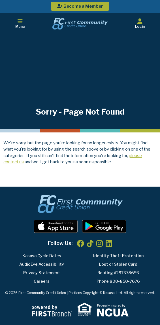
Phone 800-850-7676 (118, 281)
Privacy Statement (41, 272)
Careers (42, 281)
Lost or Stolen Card (118, 264)
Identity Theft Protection (118, 255)
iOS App (56, 226)
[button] (140, 24)
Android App (104, 226)
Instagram (99, 243)
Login (140, 23)
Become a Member (80, 6)
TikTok (90, 243)
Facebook (80, 243)
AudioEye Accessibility (41, 264)
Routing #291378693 (118, 272)
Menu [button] (20, 23)
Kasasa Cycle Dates (41, 255)
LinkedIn (109, 243)
